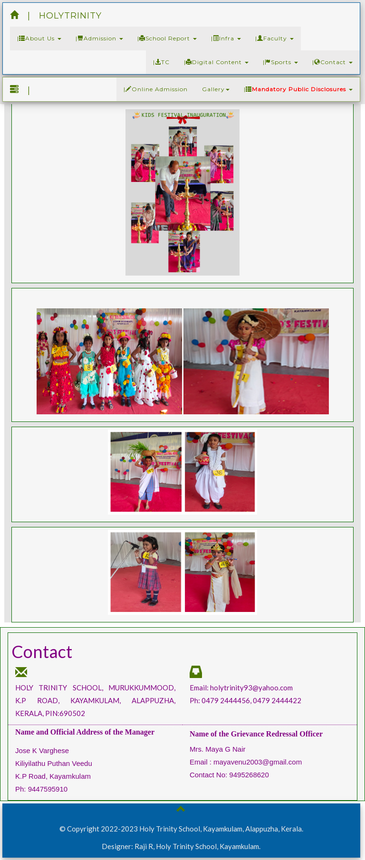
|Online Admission (156, 89)
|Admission (99, 38)
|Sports (280, 62)
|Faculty (274, 38)
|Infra (226, 38)
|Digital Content (216, 62)
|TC (161, 62)
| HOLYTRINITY (56, 15)
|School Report (167, 38)
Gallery (216, 89)
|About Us (39, 38)
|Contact (332, 62)
